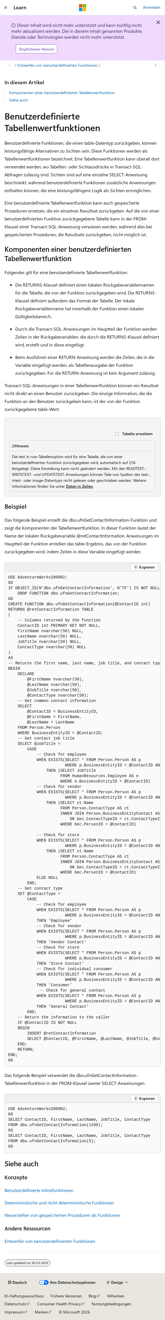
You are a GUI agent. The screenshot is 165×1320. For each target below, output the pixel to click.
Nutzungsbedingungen (111, 1303)
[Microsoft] (82, 7)
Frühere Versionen (66, 1296)
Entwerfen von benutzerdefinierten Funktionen (57, 65)
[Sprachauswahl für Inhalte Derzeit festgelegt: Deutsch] (17, 1282)
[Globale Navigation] (5, 8)
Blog (92, 1296)
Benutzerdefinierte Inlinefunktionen (39, 1190)
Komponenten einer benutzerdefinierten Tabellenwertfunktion (62, 92)
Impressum (14, 1312)
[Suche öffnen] (135, 8)
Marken (41, 1312)
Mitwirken (115, 1296)
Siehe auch (18, 100)
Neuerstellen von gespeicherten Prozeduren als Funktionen (62, 1215)
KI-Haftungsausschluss (24, 1296)
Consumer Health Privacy (59, 1303)
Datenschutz (15, 1303)
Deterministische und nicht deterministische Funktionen (59, 1203)
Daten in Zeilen (79, 486)
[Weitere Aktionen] (155, 65)
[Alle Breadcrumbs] (9, 65)
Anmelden (151, 7)
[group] (82, 819)
